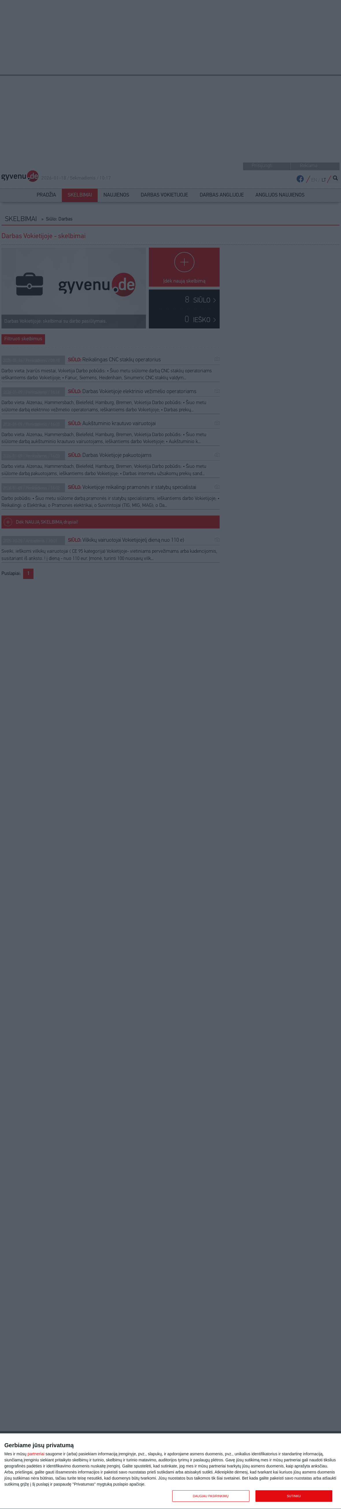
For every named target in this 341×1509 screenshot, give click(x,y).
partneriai (35, 1454)
